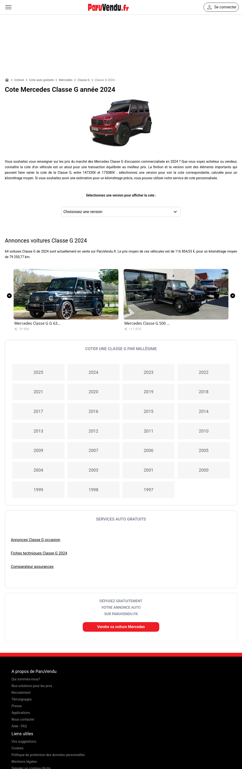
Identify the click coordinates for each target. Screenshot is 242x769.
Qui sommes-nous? (25, 679)
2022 (203, 372)
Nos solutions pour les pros (31, 686)
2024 (93, 372)
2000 (203, 470)
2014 (203, 411)
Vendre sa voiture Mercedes (121, 626)
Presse (16, 706)
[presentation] (9, 296)
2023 (148, 372)
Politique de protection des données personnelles (48, 755)
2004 (38, 470)
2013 (38, 431)
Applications (20, 713)
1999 (38, 489)
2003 (93, 470)
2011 (148, 431)
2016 (93, 411)
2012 (93, 431)
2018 (203, 391)
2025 (38, 372)
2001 (148, 470)
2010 (203, 431)
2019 (148, 391)
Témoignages (21, 699)
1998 (93, 489)
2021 (38, 391)
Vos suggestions (23, 741)
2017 (38, 411)
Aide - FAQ (19, 726)
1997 (148, 489)
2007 (93, 450)
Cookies (17, 748)
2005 (203, 450)
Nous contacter (22, 719)
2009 (38, 450)
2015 (148, 411)
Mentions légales (24, 761)
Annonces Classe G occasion (35, 540)
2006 (148, 450)
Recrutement (21, 692)
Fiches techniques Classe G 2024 (39, 553)
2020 (93, 391)
